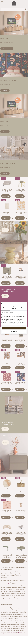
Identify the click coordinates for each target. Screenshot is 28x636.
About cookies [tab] (14, 307)
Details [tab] (23, 307)
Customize (14, 331)
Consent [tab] (5, 307)
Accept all (14, 328)
